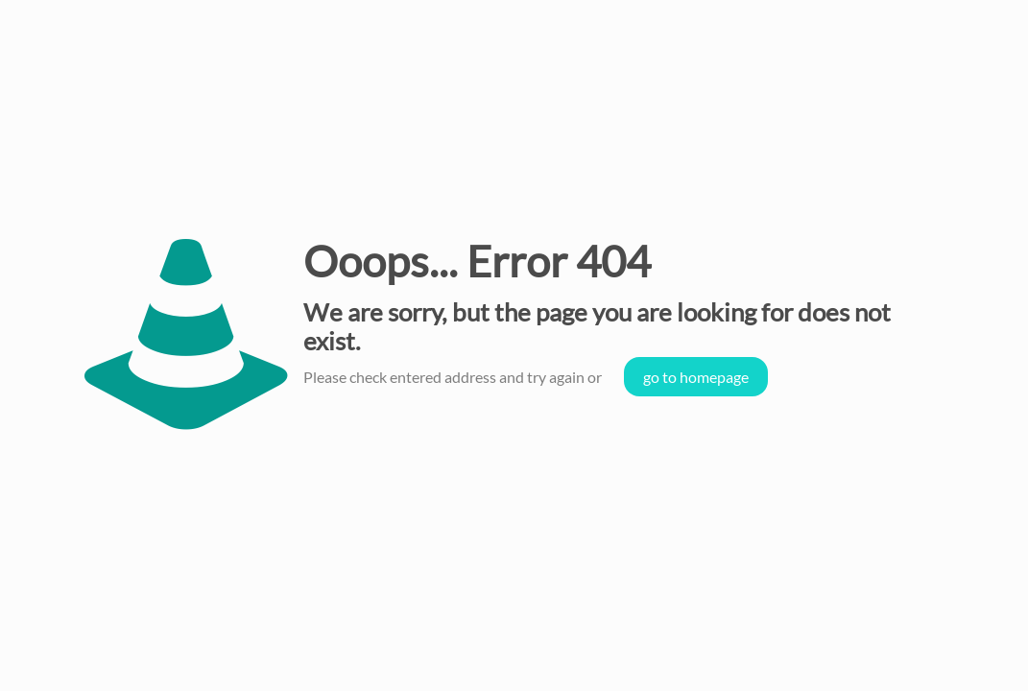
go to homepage (696, 377)
